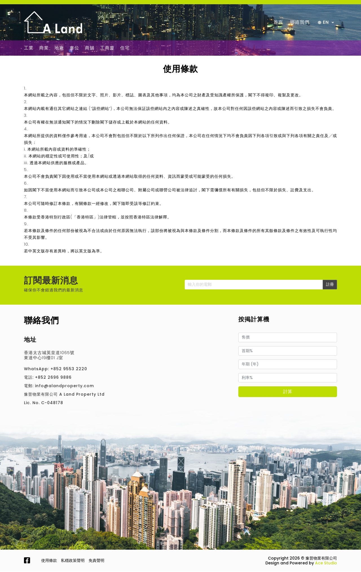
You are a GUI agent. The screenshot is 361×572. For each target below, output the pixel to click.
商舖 (89, 48)
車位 (74, 48)
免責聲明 (96, 561)
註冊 (330, 285)
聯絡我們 (299, 22)
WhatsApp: (36, 369)
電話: (29, 378)
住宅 (125, 48)
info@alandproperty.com (64, 386)
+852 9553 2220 (68, 369)
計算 (287, 392)
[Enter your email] (254, 285)
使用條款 (49, 561)
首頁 (278, 22)
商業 (44, 48)
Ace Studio (326, 563)
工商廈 (107, 48)
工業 (29, 48)
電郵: (29, 386)
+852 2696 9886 (53, 378)
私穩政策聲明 (73, 561)
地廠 (59, 48)
